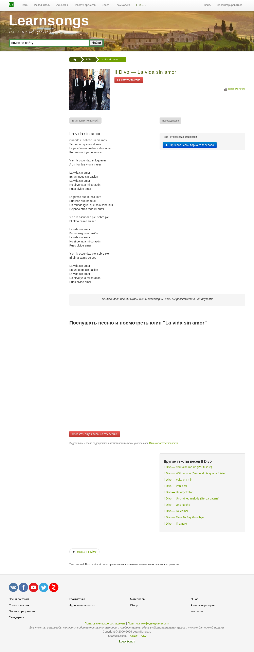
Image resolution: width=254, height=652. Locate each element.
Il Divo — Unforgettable (178, 492)
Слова (105, 4)
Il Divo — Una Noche (177, 504)
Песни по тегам (19, 599)
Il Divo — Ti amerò (175, 523)
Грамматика (122, 4)
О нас (194, 599)
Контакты (197, 611)
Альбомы (62, 4)
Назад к (84, 551)
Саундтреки (16, 617)
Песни (24, 4)
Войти (207, 4)
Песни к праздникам (22, 611)
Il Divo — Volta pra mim (178, 479)
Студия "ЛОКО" (138, 635)
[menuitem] (24, 5)
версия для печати (234, 89)
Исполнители (42, 4)
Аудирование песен (82, 605)
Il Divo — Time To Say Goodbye (184, 517)
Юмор (134, 605)
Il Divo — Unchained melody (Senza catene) (191, 498)
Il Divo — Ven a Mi (175, 486)
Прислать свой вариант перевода (189, 145)
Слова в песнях (19, 605)
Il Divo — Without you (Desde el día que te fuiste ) (195, 473)
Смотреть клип (128, 80)
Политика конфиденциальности (148, 623)
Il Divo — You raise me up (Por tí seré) (188, 467)
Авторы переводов (203, 605)
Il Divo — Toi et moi (176, 511)
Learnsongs (49, 20)
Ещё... (141, 4)
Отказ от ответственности (163, 443)
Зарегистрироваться (229, 4)
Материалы (137, 599)
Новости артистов (85, 4)
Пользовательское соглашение (105, 623)
